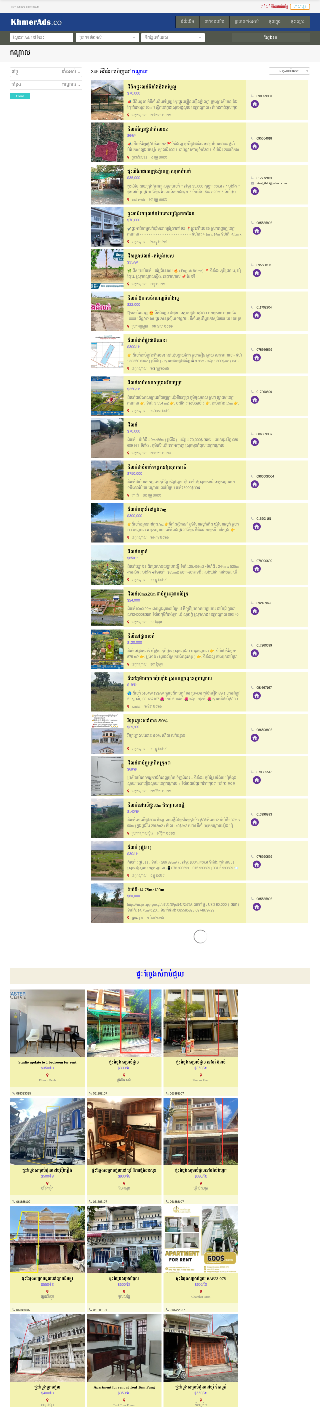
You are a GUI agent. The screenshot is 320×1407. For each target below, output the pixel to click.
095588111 (265, 265)
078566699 (266, 350)
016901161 (265, 519)
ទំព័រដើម (172, 1374)
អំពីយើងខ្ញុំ (17, 1355)
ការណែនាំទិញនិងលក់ (103, 1364)
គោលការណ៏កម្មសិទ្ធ (24, 1374)
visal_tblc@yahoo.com (273, 183)
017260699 (266, 392)
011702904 (266, 307)
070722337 (23, 1307)
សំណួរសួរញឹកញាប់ (101, 1374)
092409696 (266, 603)
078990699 (266, 561)
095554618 (266, 139)
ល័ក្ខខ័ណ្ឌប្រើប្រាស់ (23, 1364)
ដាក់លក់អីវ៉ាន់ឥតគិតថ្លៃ (274, 7)
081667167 (266, 688)
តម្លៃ (15, 72)
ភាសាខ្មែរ (300, 7)
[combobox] (289, 71)
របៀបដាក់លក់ (176, 1355)
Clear (20, 96)
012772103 (266, 178)
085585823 (266, 223)
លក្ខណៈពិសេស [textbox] (290, 71)
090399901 (266, 96)
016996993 (266, 815)
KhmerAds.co (41, 1396)
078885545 (266, 772)
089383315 (23, 1092)
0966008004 (267, 477)
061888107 (99, 1092)
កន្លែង (16, 85)
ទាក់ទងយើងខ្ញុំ (98, 1355)
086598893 (266, 730)
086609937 (266, 434)
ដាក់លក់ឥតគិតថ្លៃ (178, 1364)
